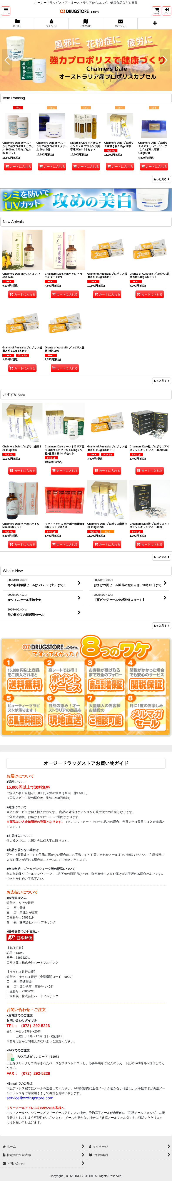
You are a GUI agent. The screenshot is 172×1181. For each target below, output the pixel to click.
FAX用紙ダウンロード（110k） (39, 1056)
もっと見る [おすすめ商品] (162, 557)
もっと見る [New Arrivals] (162, 380)
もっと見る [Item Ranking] (162, 179)
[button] (5, 11)
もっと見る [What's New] (162, 625)
